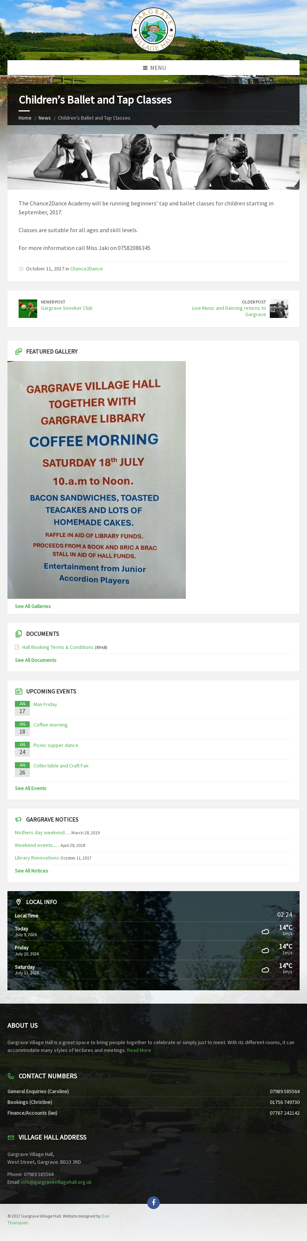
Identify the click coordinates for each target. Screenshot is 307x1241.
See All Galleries (33, 606)
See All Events (30, 788)
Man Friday (45, 704)
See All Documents (35, 660)
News (45, 117)
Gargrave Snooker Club (67, 308)
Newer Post (53, 302)
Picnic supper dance (55, 745)
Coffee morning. (51, 724)
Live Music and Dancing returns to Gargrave (229, 311)
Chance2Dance (86, 268)
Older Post (254, 302)
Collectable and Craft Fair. (61, 765)
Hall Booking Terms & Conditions (58, 647)
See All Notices (31, 870)
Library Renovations (37, 857)
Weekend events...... (37, 845)
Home (25, 117)
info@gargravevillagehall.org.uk (56, 1182)
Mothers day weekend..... (42, 832)
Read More (139, 1050)
